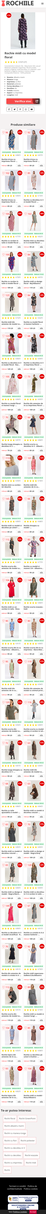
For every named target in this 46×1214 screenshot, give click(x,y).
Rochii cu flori (10, 1140)
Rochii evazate (31, 1155)
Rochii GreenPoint (27, 1118)
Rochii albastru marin (14, 1126)
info (19, 165)
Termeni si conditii (17, 1186)
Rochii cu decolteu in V (14, 1148)
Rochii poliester (28, 1140)
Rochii (7, 1170)
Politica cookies (31, 1188)
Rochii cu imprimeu (13, 1162)
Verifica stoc (27, 101)
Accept (33, 1211)
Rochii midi (31, 1162)
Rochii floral (9, 1118)
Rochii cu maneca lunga (15, 1133)
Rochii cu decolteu (12, 1155)
